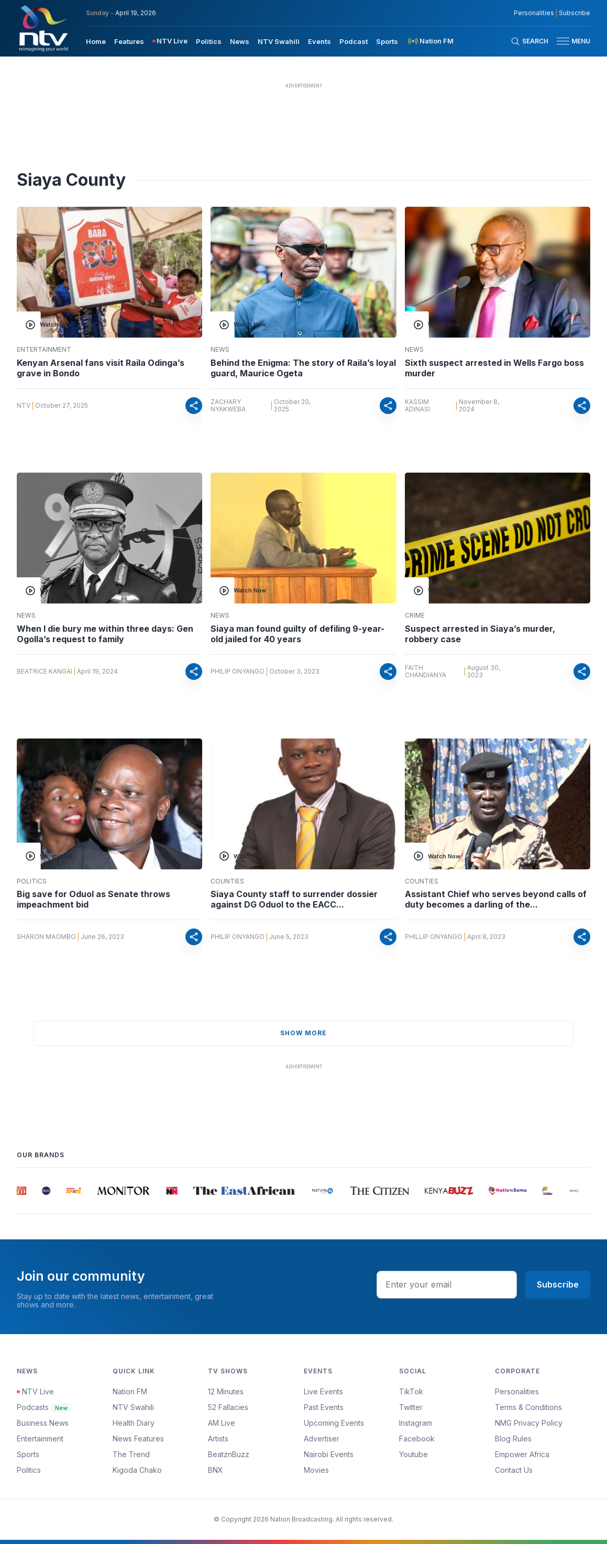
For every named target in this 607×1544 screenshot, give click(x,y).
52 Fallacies (228, 1407)
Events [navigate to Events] (319, 41)
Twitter (411, 1407)
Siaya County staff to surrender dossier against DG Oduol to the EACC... (294, 899)
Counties (227, 881)
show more (303, 1033)
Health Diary (133, 1422)
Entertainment (44, 349)
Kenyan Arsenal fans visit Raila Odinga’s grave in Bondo (100, 367)
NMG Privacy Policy (528, 1422)
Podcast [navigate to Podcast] (353, 41)
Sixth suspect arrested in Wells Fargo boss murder (494, 367)
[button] (569, 41)
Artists (218, 1438)
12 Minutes (226, 1391)
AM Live (221, 1422)
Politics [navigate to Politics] (209, 41)
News (220, 349)
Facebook (417, 1438)
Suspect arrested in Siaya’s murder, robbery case (480, 633)
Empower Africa (522, 1454)
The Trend (131, 1454)
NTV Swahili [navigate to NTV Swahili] (279, 41)
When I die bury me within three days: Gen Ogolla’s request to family (105, 633)
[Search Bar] (529, 41)
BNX (215, 1469)
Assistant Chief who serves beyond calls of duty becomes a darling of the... (496, 899)
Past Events (324, 1407)
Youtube (413, 1454)
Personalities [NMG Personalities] (534, 13)
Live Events (323, 1391)
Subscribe (558, 1284)
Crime (415, 615)
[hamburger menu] (563, 41)
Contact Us (514, 1469)
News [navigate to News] (239, 41)
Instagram (415, 1422)
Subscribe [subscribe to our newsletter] (574, 13)
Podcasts (44, 1407)
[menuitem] (96, 41)
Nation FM (130, 1391)
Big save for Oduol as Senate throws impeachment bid (93, 899)
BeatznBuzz (228, 1454)
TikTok (411, 1391)
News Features (138, 1438)
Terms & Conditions (528, 1407)
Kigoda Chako (137, 1469)
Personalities (517, 1391)
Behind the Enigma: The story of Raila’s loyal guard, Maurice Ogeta (303, 367)
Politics (32, 881)
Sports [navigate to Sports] (387, 41)
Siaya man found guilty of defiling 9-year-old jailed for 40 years (297, 633)
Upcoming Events (334, 1422)
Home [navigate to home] (96, 41)
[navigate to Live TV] (169, 41)
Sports (28, 1454)
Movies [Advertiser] (316, 1469)
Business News (43, 1422)
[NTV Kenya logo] (43, 28)
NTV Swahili (133, 1407)
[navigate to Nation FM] (430, 41)
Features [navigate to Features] (129, 41)
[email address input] (447, 1284)
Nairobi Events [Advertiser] (329, 1454)
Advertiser (321, 1438)
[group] (23, 1191)
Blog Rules (513, 1438)
